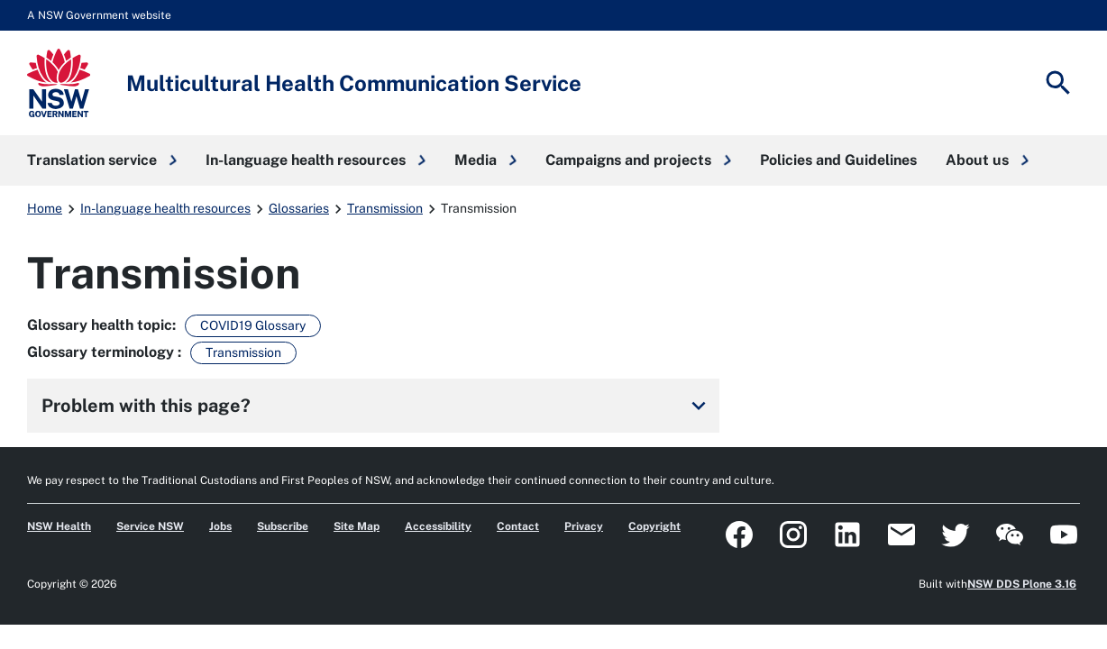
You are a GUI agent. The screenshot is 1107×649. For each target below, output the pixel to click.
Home (44, 208)
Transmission (385, 208)
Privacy (583, 526)
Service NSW (150, 526)
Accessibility (438, 526)
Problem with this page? (376, 405)
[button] (102, 160)
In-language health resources (165, 208)
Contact (518, 526)
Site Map (357, 526)
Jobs (220, 526)
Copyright (654, 526)
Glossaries (299, 208)
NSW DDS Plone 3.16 (1021, 584)
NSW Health (59, 526)
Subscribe (282, 526)
